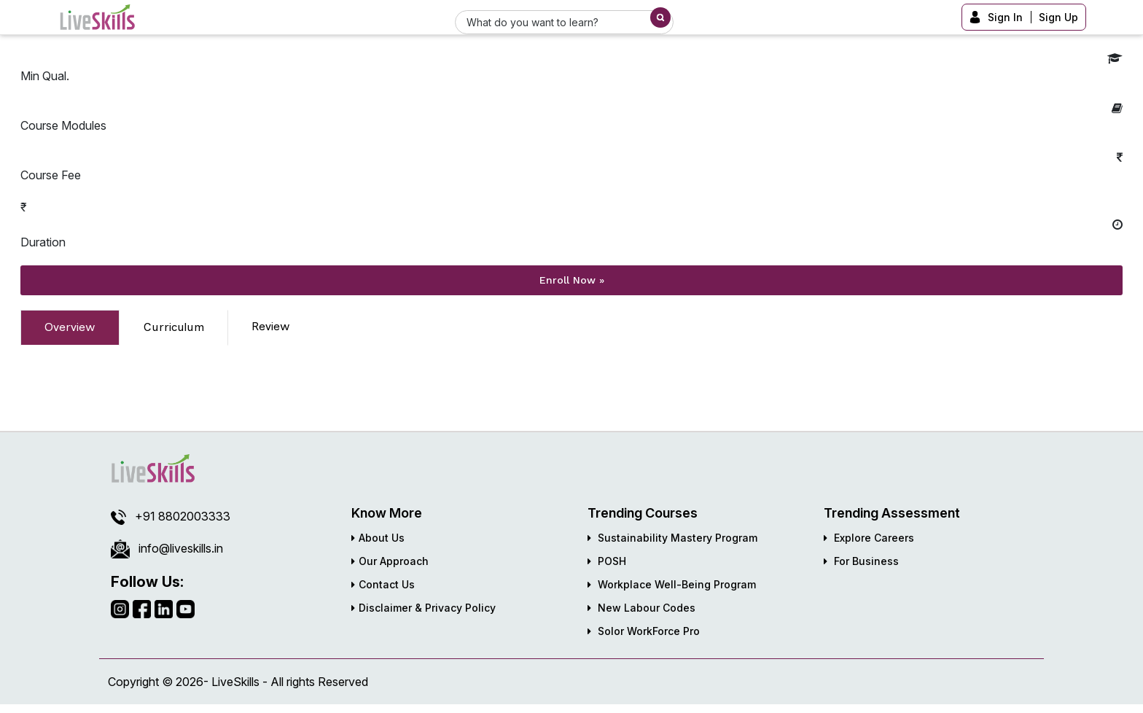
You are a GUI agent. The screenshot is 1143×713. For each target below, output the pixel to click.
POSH (607, 561)
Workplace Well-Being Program (672, 584)
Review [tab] (270, 326)
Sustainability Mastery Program (672, 537)
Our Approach (390, 561)
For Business (861, 561)
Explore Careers (869, 537)
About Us (378, 537)
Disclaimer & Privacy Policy (423, 607)
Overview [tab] (69, 327)
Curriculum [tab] (174, 327)
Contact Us (383, 584)
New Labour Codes (641, 607)
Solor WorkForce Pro (644, 631)
